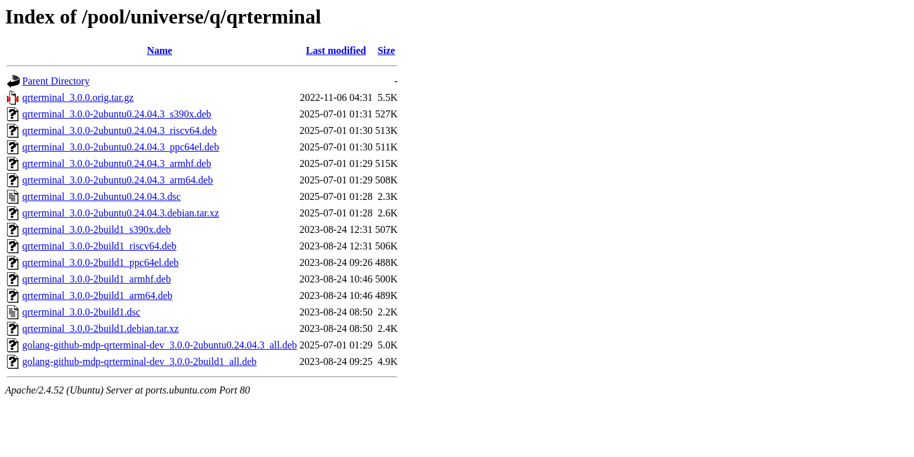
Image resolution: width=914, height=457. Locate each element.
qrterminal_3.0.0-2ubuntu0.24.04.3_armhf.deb (116, 163)
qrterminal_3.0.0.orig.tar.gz (78, 97)
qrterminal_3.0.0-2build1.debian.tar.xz (100, 328)
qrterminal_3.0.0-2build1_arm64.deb (97, 295)
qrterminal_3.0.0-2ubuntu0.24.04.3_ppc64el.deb (120, 147)
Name (159, 50)
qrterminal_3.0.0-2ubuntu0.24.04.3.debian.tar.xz (120, 213)
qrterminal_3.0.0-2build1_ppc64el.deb (100, 262)
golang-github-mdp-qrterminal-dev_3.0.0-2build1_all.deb (139, 361)
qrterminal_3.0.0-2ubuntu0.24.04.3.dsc (101, 196)
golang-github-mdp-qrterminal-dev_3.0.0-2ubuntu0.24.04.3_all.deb (159, 345)
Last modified (336, 50)
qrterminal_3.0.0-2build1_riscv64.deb (99, 246)
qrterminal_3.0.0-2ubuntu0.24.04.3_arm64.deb (117, 180)
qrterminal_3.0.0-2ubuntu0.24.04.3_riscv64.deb (119, 130)
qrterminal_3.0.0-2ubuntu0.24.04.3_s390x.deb (116, 114)
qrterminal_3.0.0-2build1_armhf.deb (96, 279)
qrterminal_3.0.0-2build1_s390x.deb (96, 229)
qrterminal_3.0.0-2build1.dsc (81, 312)
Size (386, 50)
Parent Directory (55, 81)
